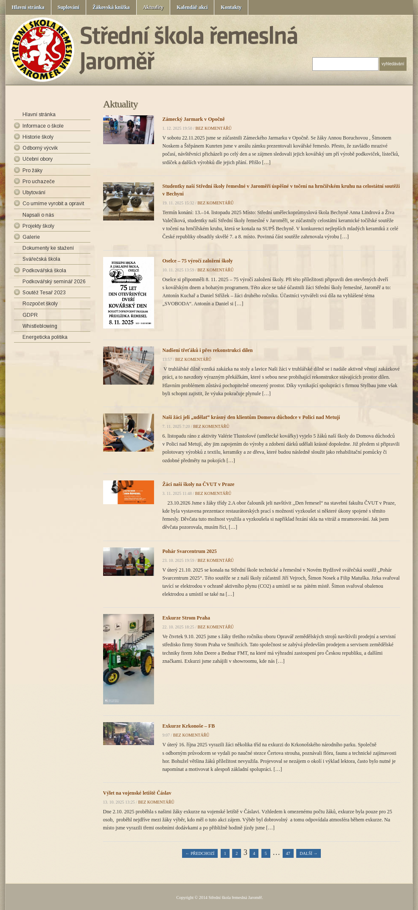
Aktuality (153, 7)
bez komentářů (214, 128)
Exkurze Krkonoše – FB (189, 726)
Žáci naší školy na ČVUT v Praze (199, 484)
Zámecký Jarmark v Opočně (194, 119)
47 (288, 853)
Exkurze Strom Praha (186, 618)
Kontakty (231, 7)
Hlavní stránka (28, 7)
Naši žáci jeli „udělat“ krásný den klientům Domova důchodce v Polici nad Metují (251, 417)
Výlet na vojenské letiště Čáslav (137, 793)
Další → (308, 853)
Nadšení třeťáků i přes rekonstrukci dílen (208, 350)
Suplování (68, 7)
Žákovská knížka (111, 7)
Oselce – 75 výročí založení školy (198, 261)
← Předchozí (200, 853)
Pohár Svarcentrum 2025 (190, 551)
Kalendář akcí (192, 7)
